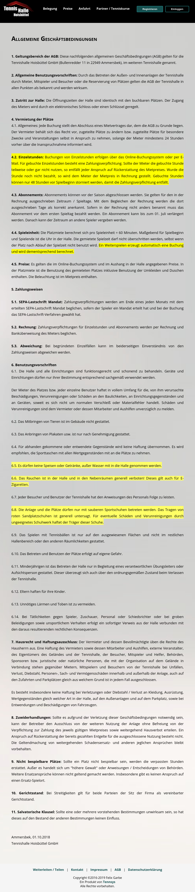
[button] (150, 9)
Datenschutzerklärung (145, 870)
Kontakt (77, 870)
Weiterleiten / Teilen (48, 870)
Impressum (99, 870)
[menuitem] (50, 8)
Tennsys (109, 882)
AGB (118, 870)
